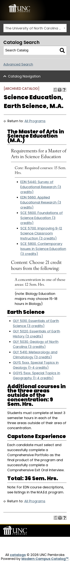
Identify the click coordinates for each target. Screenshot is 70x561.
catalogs (18, 554)
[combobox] (35, 28)
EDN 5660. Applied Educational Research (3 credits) (40, 202)
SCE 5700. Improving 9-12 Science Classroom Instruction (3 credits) (41, 233)
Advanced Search (18, 64)
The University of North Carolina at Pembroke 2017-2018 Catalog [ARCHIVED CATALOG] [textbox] (35, 28)
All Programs (35, 121)
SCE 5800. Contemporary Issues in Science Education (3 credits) (43, 248)
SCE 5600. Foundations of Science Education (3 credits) (41, 217)
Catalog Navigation (24, 76)
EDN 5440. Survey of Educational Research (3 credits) (40, 187)
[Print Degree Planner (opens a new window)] (55, 90)
